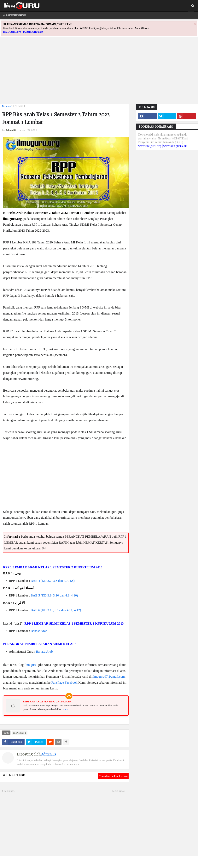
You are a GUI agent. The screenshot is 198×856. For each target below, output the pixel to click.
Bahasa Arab (39, 631)
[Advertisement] (99, 74)
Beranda (6, 106)
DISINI (65, 709)
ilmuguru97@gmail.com (108, 676)
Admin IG (48, 754)
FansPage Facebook (64, 682)
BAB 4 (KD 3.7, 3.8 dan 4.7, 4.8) (53, 581)
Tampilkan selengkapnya (113, 776)
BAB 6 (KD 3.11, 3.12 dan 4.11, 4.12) (56, 610)
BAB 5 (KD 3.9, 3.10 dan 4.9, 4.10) (54, 595)
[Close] (195, 24)
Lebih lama (118, 790)
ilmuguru (31, 665)
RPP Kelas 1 (19, 106)
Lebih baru (9, 790)
